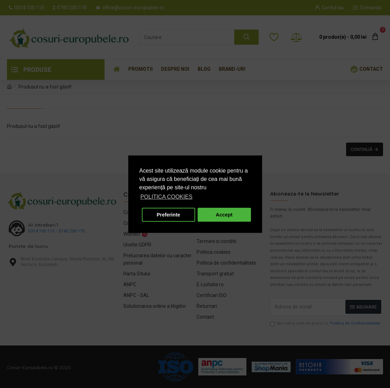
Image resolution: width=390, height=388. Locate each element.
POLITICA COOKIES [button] (166, 197)
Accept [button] (224, 215)
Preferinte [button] (168, 215)
